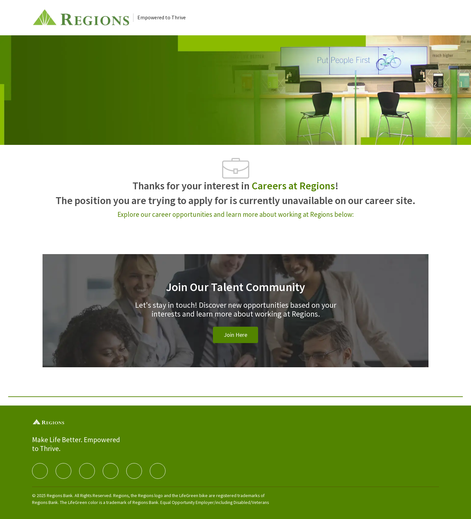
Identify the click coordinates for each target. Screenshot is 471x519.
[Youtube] (134, 471)
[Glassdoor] (158, 471)
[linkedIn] (63, 471)
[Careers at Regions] (82, 17)
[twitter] (87, 471)
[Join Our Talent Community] (235, 318)
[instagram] (110, 471)
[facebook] (40, 471)
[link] (235, 335)
